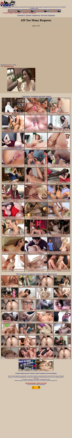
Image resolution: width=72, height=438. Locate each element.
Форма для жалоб (42, 383)
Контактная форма (30, 383)
